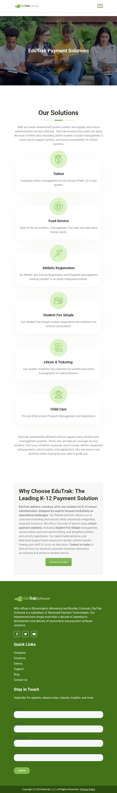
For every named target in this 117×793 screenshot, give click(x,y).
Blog (16, 674)
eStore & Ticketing (58, 362)
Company (20, 652)
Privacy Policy (87, 789)
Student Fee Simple (58, 315)
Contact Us (20, 680)
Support (19, 669)
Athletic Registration (59, 268)
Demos (18, 663)
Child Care (58, 409)
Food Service (59, 221)
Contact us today (58, 562)
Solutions (20, 658)
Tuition (58, 174)
